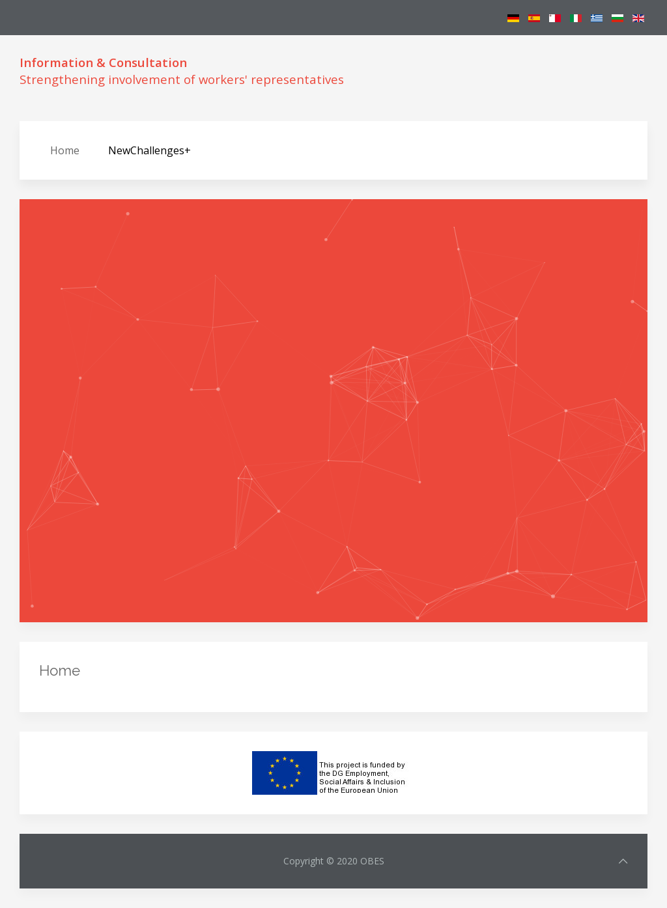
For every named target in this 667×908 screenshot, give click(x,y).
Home (64, 150)
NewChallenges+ (149, 150)
